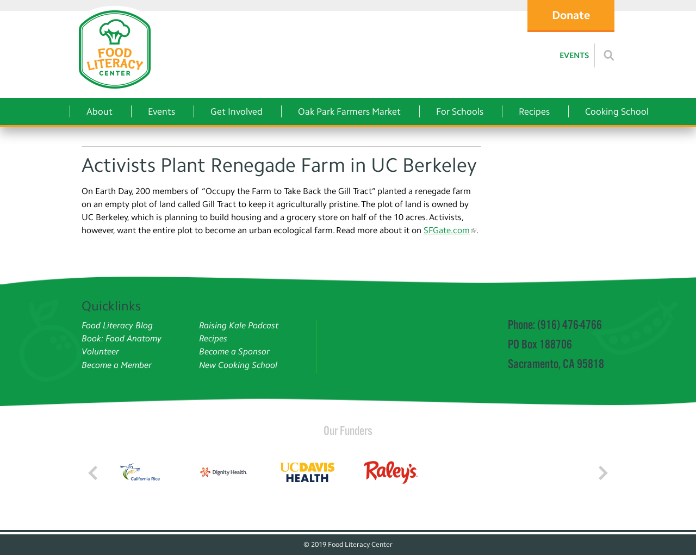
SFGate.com (447, 230)
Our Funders (348, 430)
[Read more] (609, 55)
